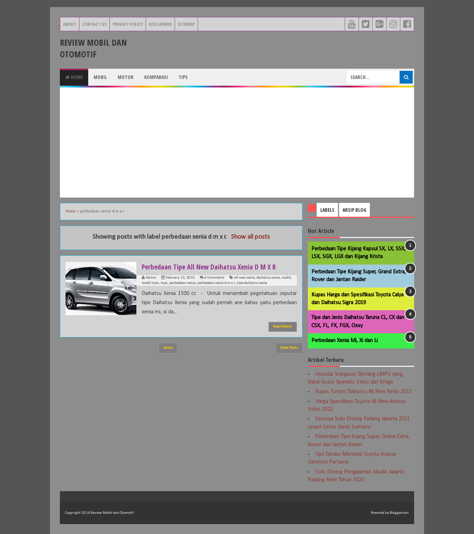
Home (74, 77)
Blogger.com (399, 513)
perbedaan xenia (182, 283)
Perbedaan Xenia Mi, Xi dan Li (344, 340)
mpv (164, 283)
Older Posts (289, 348)
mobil (286, 278)
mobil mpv (150, 283)
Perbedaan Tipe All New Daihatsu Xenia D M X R (215, 266)
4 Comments (214, 278)
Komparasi (156, 77)
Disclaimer (160, 24)
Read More (282, 326)
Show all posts (250, 237)
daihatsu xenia (268, 278)
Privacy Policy (128, 24)
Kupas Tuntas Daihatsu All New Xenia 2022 (363, 391)
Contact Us (94, 24)
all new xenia (244, 278)
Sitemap (186, 24)
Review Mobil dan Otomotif (93, 48)
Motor (126, 77)
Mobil (100, 77)
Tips (183, 77)
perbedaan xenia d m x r (216, 283)
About (69, 24)
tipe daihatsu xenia (252, 283)
